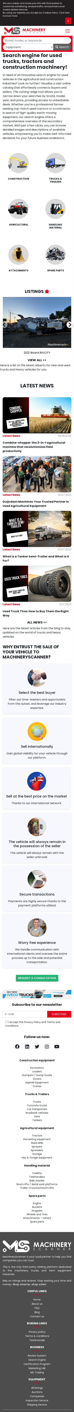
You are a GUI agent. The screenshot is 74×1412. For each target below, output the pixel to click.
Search (62, 47)
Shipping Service (37, 1404)
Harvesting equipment (37, 1139)
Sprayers (37, 1146)
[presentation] (4, 324)
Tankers (37, 1120)
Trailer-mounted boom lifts (37, 1188)
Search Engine (37, 1360)
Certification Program (37, 1364)
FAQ (37, 1308)
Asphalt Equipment (37, 1082)
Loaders (37, 1071)
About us (37, 1304)
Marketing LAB (37, 1368)
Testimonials (37, 1340)
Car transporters (37, 1109)
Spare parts (37, 1221)
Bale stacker (37, 1180)
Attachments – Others (37, 1218)
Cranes (37, 1086)
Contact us (37, 1316)
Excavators (37, 1068)
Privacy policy (37, 1332)
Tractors (37, 1135)
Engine (37, 1203)
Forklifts (37, 1173)
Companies (37, 1396)
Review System (37, 1355)
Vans (37, 1116)
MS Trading (37, 1372)
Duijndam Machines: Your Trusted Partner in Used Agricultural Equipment (36, 504)
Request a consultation (37, 978)
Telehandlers (37, 1177)
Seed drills (37, 1143)
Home (37, 1299)
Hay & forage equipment (37, 1157)
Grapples (37, 1210)
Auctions (37, 1392)
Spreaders (37, 1150)
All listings (37, 1388)
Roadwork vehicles (37, 1113)
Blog (37, 1312)
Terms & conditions (37, 1336)
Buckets (37, 1207)
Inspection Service (37, 1400)
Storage (37, 1154)
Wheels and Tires (37, 1214)
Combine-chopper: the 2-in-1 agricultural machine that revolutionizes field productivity (34, 447)
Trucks (37, 1102)
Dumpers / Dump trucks (37, 1075)
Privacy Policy (32, 1022)
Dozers (37, 1079)
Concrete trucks (37, 1105)
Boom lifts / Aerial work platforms (37, 1184)
